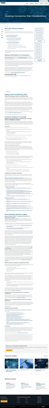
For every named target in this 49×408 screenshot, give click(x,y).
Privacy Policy (9, 406)
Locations (26, 399)
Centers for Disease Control (9, 57)
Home (1, 23)
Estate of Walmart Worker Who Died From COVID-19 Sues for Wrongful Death (18, 201)
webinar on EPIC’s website (16, 290)
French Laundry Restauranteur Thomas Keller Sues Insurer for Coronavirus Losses (19, 210)
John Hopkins (8, 91)
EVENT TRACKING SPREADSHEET (39, 60)
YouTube (39, 402)
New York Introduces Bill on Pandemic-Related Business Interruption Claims (18, 193)
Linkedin (39, 398)
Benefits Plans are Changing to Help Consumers (13, 316)
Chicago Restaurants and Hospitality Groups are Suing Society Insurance (17, 208)
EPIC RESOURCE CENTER (39, 30)
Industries (18, 398)
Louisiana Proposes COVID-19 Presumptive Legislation (15, 190)
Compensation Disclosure (4, 406)
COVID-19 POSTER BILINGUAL (39, 41)
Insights (4, 23)
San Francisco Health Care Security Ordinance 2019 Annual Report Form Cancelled (19, 320)
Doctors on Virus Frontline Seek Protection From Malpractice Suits (16, 203)
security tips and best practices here (15, 112)
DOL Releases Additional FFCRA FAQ (12, 315)
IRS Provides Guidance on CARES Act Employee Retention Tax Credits (17, 319)
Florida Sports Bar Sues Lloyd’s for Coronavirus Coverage (15, 205)
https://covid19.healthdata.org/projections (18, 72)
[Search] (47, 1)
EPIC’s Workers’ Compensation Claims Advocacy (14, 314)
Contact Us (18, 402)
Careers (26, 401)
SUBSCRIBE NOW (9, 350)
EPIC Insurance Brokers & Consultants (23, 397)
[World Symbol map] (19, 82)
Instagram (40, 400)
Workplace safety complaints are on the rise (12, 218)
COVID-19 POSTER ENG (39, 35)
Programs (18, 401)
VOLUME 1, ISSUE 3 (38, 49)
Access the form (7, 306)
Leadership (27, 402)
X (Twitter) (40, 399)
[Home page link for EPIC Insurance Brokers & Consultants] (3, 3)
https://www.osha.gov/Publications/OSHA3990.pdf (14, 228)
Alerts (6, 23)
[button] (27, 3)
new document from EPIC (21, 297)
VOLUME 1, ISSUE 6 (38, 57)
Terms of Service (13, 406)
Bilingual (10, 248)
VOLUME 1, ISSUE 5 (38, 54)
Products (18, 399)
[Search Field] (43, 1)
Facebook (39, 401)
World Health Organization (22, 57)
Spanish (6, 248)
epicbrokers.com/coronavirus (23, 332)
